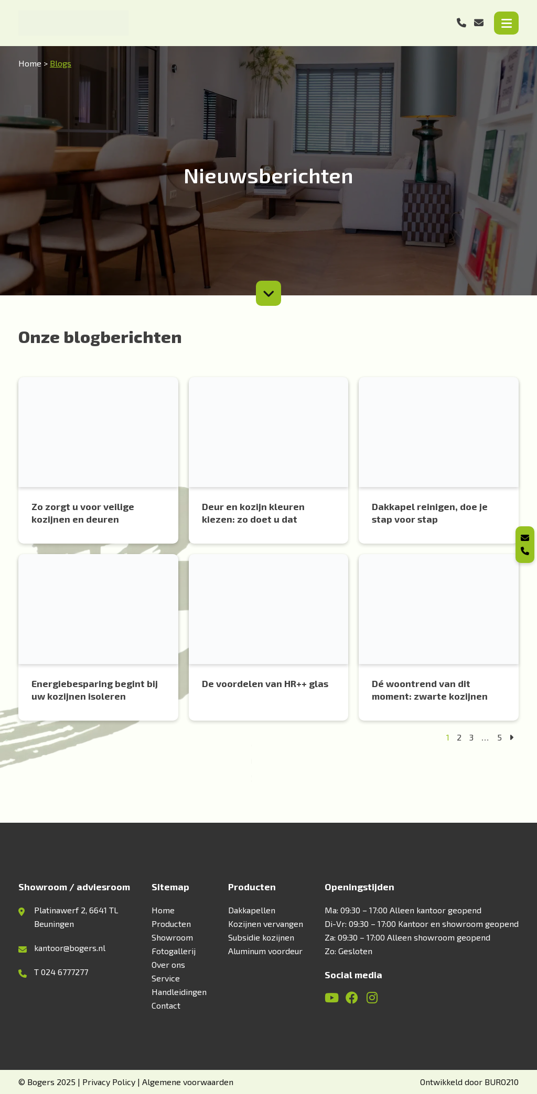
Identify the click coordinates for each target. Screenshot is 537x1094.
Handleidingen (179, 992)
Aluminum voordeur (265, 951)
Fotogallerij (174, 951)
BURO (502, 1082)
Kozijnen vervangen (265, 924)
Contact (166, 1005)
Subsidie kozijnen (261, 937)
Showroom (172, 937)
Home (29, 63)
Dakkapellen (251, 910)
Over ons (168, 964)
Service (166, 978)
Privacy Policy (108, 1082)
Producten (171, 924)
